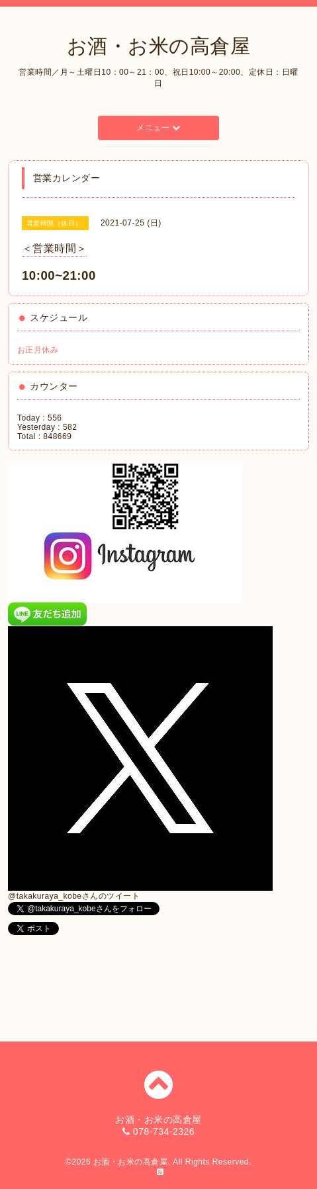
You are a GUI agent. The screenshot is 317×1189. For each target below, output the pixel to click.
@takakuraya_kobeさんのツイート (74, 896)
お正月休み (38, 349)
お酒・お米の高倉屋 (159, 46)
